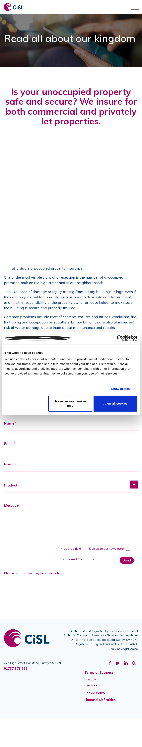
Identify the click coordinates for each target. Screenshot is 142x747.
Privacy (90, 679)
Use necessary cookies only (70, 404)
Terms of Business (99, 672)
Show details (120, 388)
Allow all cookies (116, 403)
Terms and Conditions (77, 559)
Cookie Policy (94, 693)
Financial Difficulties (100, 700)
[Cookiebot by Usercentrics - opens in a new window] (120, 338)
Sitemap (91, 686)
